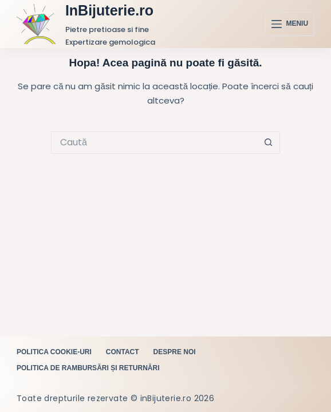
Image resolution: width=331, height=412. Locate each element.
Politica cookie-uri (54, 352)
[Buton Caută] (268, 142)
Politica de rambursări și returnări (88, 368)
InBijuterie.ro (109, 10)
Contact (122, 352)
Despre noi (174, 352)
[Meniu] (289, 24)
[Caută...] (154, 142)
